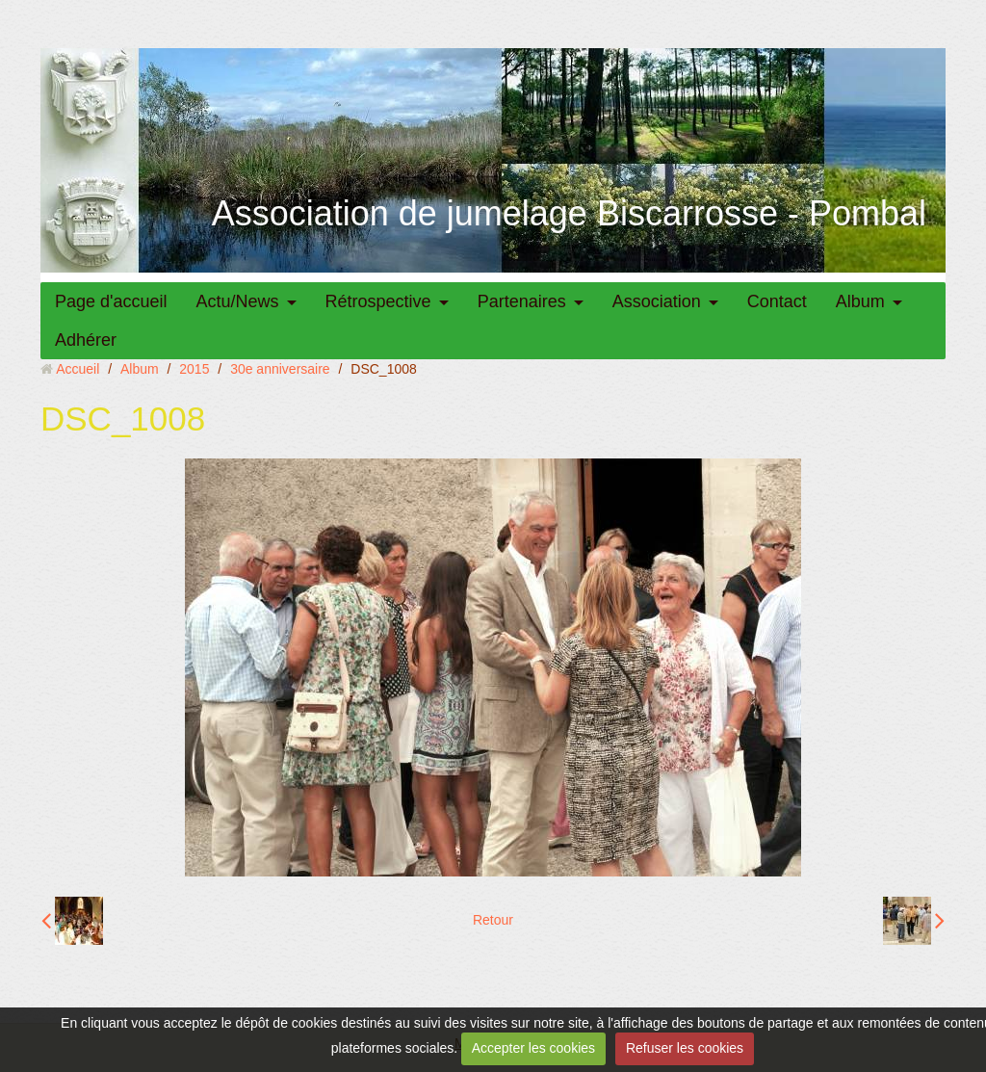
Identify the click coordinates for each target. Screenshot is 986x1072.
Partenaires (522, 301)
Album (860, 301)
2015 (194, 369)
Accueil (77, 369)
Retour (493, 920)
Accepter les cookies (533, 1048)
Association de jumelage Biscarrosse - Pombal (569, 213)
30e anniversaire (280, 369)
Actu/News (237, 301)
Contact (777, 301)
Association (656, 301)
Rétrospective (378, 301)
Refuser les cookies (684, 1048)
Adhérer (86, 340)
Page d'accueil (111, 301)
